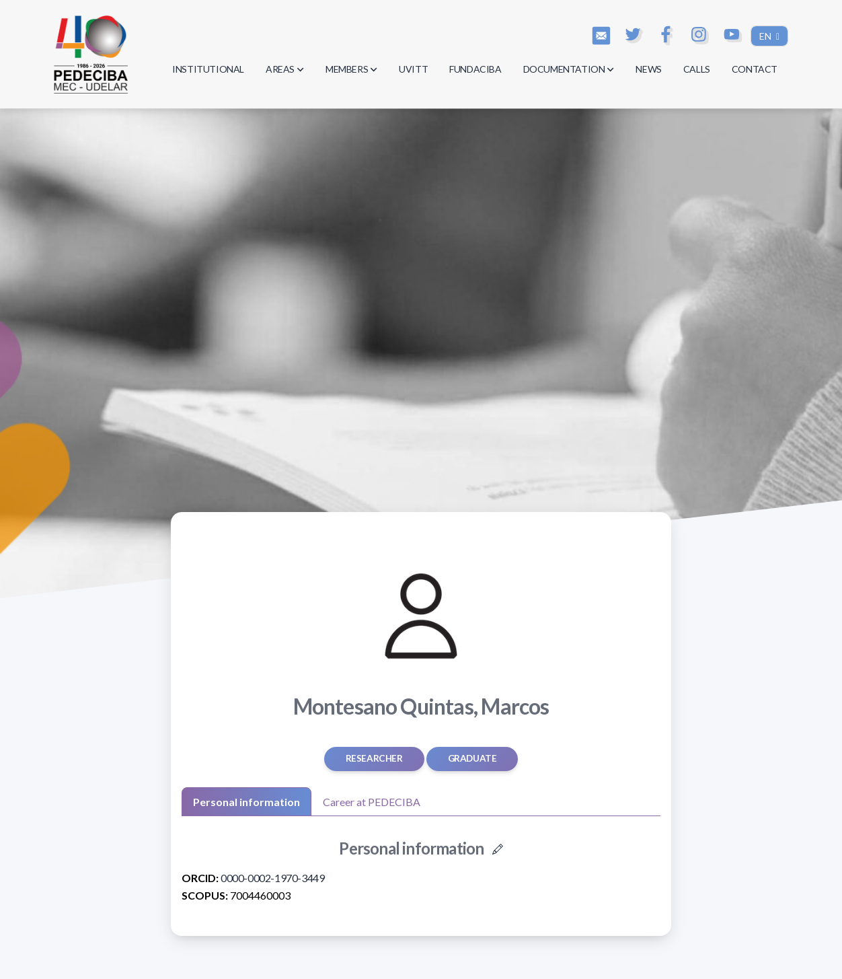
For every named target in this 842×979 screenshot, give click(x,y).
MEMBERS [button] (351, 69)
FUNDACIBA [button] (475, 69)
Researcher (374, 758)
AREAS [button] (285, 69)
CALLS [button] (696, 69)
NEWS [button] (648, 69)
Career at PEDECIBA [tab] (371, 801)
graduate (472, 758)
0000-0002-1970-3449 (272, 877)
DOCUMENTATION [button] (569, 69)
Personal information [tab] (246, 801)
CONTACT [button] (754, 69)
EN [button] (766, 36)
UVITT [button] (413, 69)
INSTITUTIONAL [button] (208, 69)
